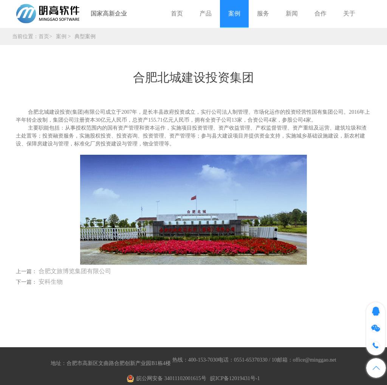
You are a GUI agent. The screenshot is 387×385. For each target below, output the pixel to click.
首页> (45, 36)
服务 (263, 13)
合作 (320, 13)
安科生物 (51, 281)
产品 (206, 13)
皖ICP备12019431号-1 (235, 378)
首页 (177, 13)
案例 (234, 13)
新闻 (292, 13)
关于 (349, 13)
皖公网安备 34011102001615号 (171, 378)
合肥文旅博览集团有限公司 (75, 271)
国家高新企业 (109, 13)
